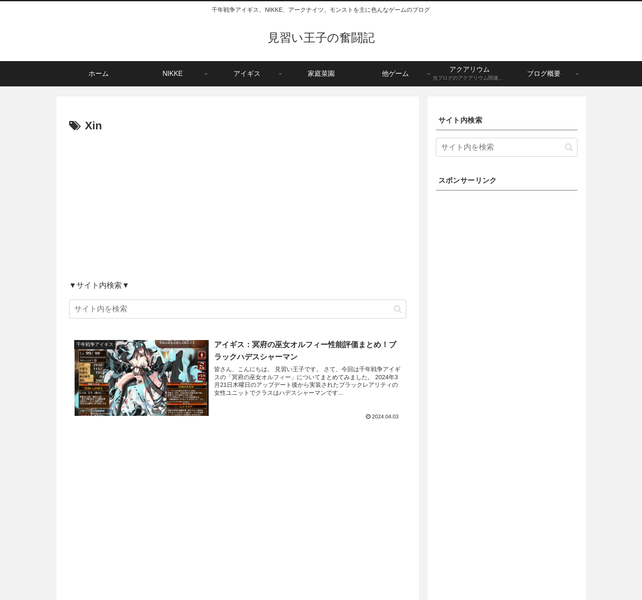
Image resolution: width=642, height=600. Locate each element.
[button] (397, 309)
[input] (237, 309)
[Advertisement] (237, 206)
